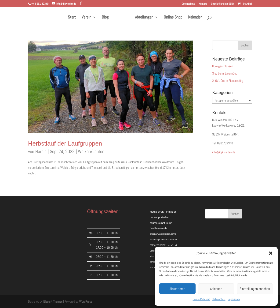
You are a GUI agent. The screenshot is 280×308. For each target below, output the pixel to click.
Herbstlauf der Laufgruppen (65, 143)
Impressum (234, 299)
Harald (41, 151)
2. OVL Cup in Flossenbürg (227, 81)
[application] (169, 222)
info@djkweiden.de (223, 152)
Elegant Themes (52, 301)
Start (73, 17)
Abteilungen (142, 17)
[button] (270, 253)
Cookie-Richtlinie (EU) (222, 4)
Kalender (193, 17)
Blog (106, 17)
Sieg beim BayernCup (224, 73)
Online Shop (171, 17)
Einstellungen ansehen (255, 288)
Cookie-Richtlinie (201, 299)
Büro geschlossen (222, 66)
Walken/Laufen (91, 151)
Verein (88, 17)
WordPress (85, 301)
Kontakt (203, 4)
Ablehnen (216, 288)
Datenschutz (218, 299)
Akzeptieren (177, 288)
